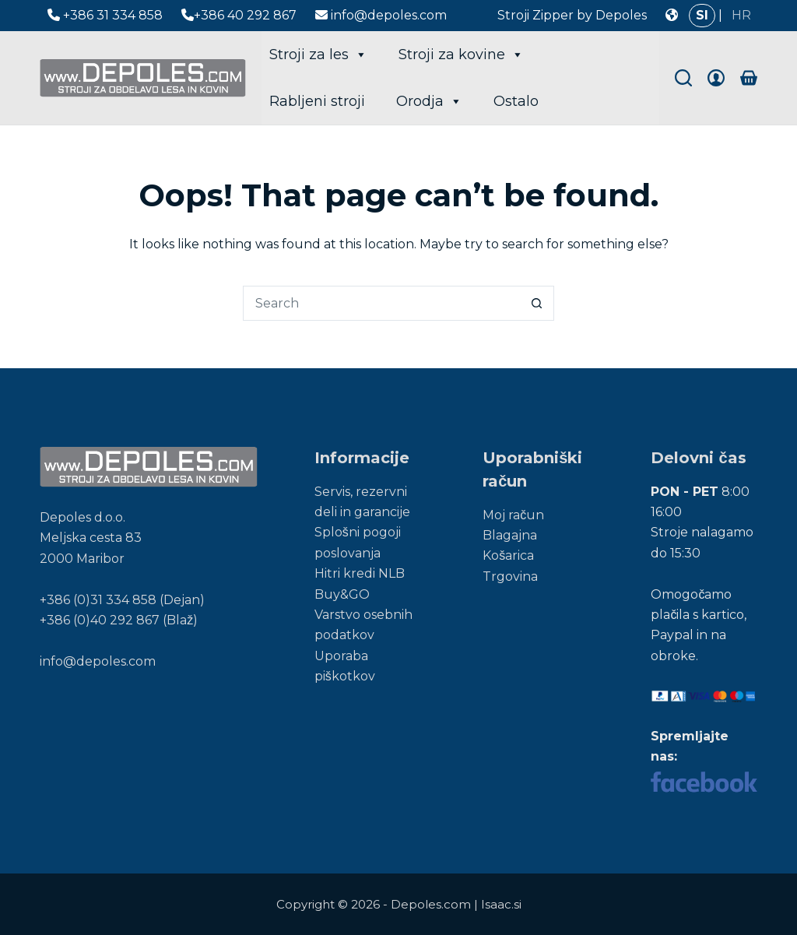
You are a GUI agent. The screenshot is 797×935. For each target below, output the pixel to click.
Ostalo (516, 101)
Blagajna (510, 535)
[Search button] (536, 303)
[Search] (683, 77)
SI (702, 15)
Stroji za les (318, 54)
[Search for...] (381, 303)
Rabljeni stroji (317, 101)
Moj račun (513, 515)
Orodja (429, 101)
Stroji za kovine (461, 54)
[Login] (716, 77)
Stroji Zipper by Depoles (572, 15)
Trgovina (510, 576)
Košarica (508, 555)
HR (741, 15)
